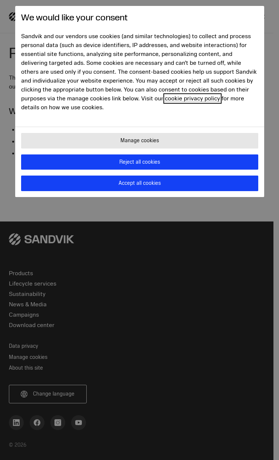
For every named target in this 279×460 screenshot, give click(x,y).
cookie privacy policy (192, 98)
